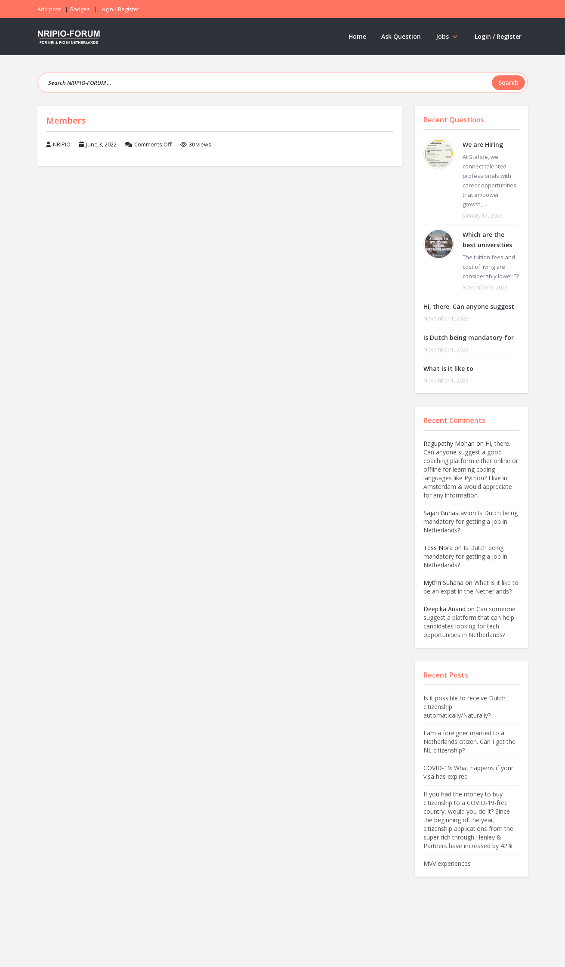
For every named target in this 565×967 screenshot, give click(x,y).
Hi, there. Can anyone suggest (468, 306)
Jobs (448, 36)
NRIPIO (62, 144)
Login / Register (498, 36)
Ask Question (401, 36)
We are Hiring (483, 144)
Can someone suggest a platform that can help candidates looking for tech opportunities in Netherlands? (469, 622)
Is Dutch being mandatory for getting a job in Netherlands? (470, 521)
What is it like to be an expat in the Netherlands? (471, 586)
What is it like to (448, 368)
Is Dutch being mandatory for (468, 337)
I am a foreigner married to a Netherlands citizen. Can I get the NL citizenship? (469, 741)
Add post (49, 9)
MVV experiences (447, 863)
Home (357, 36)
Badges (80, 9)
